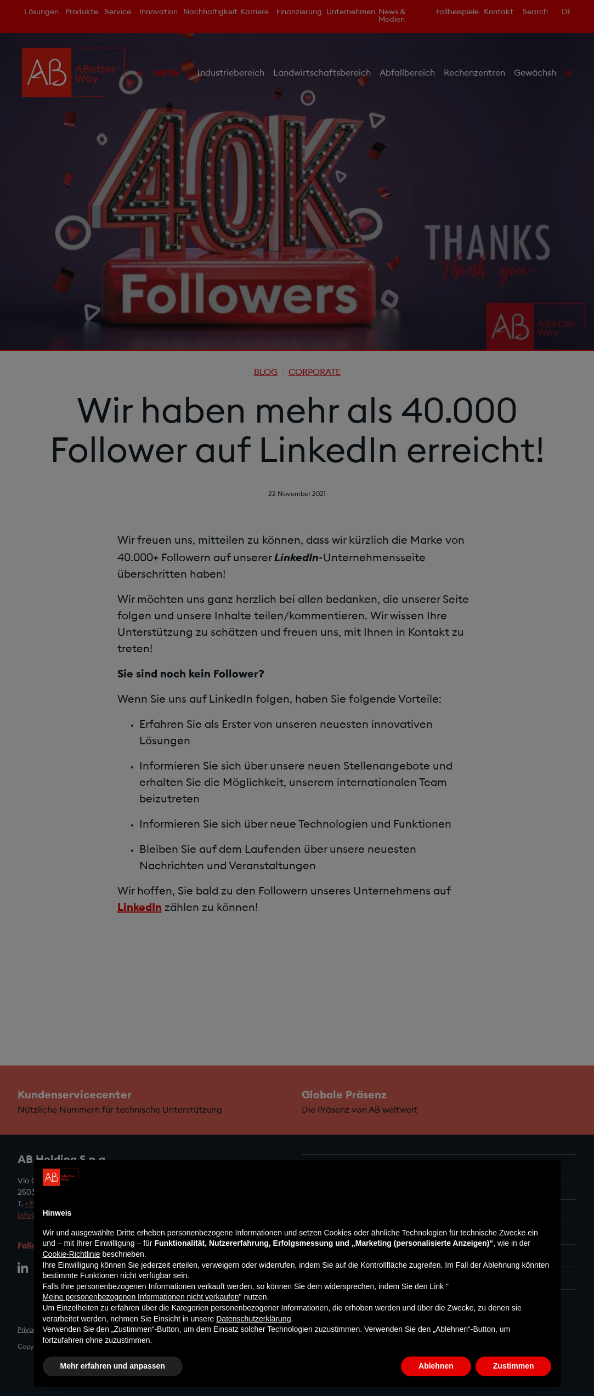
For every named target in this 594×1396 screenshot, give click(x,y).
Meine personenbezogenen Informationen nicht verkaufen (141, 1296)
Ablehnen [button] (436, 1365)
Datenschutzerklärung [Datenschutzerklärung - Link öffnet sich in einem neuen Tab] (253, 1318)
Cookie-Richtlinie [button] (71, 1254)
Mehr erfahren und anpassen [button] (112, 1365)
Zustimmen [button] (513, 1365)
